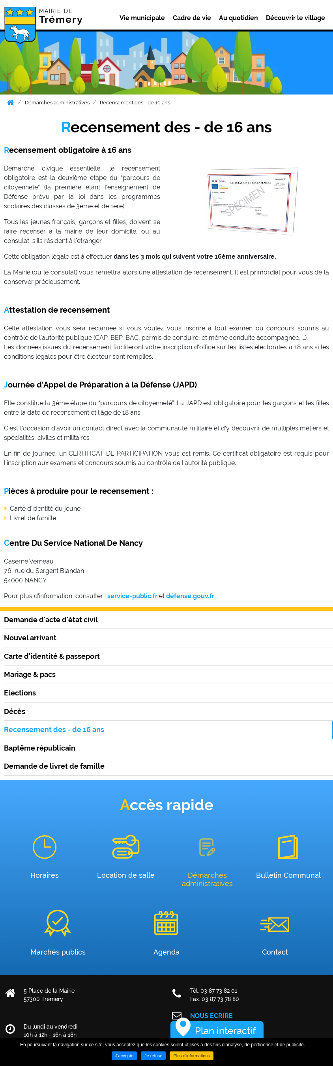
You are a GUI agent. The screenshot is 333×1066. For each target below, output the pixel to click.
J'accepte (124, 1055)
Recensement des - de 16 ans (135, 103)
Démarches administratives (57, 103)
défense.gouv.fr (190, 596)
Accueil (10, 102)
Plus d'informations (191, 1055)
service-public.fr (132, 596)
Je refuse (153, 1055)
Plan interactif (225, 1030)
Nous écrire (211, 1016)
